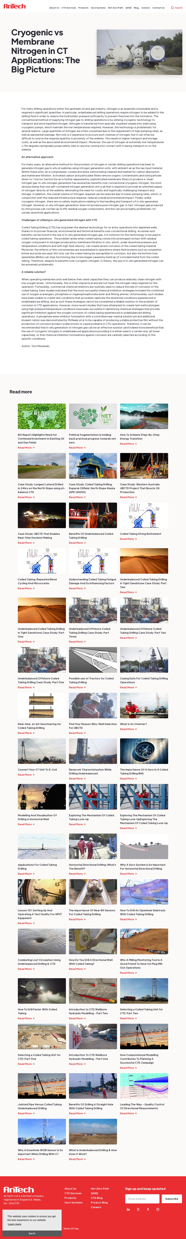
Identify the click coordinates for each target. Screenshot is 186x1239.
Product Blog (99, 1202)
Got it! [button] (32, 1233)
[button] (54, 8)
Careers (96, 1207)
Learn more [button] (14, 1224)
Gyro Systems (74, 1202)
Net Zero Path (100, 1188)
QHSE (94, 1193)
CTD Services (73, 1193)
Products (70, 1197)
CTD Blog (97, 1197)
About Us (70, 1188)
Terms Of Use (71, 1228)
